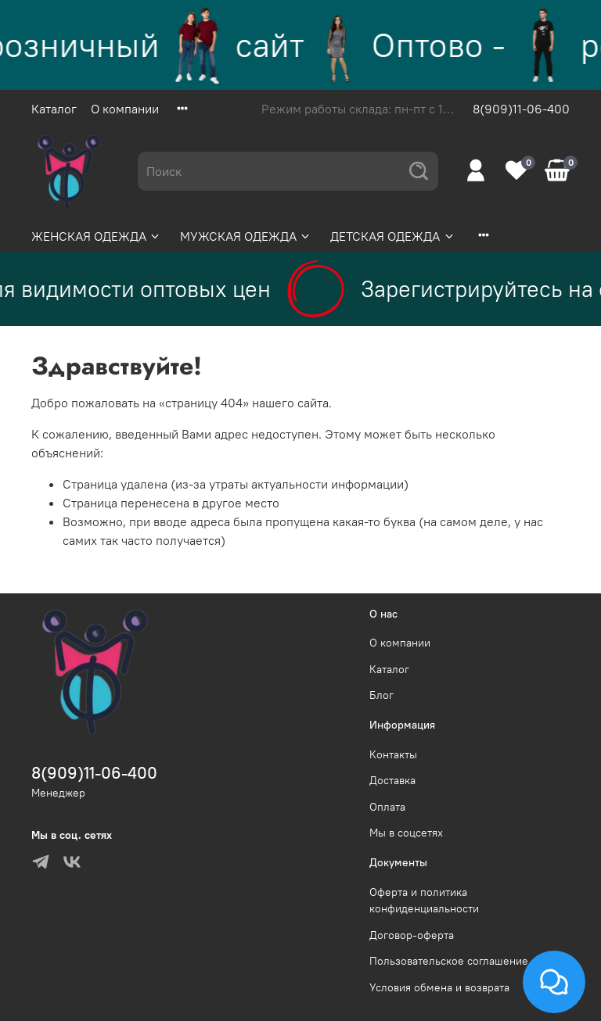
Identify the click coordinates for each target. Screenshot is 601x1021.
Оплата (387, 807)
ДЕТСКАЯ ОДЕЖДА (392, 236)
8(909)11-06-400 (521, 108)
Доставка (392, 780)
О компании (125, 108)
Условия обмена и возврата (439, 987)
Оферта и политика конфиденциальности (424, 900)
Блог (381, 695)
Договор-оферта (411, 935)
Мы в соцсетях (406, 833)
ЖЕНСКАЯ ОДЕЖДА (96, 236)
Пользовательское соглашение (448, 961)
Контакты (393, 754)
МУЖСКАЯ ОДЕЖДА (245, 236)
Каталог (54, 108)
